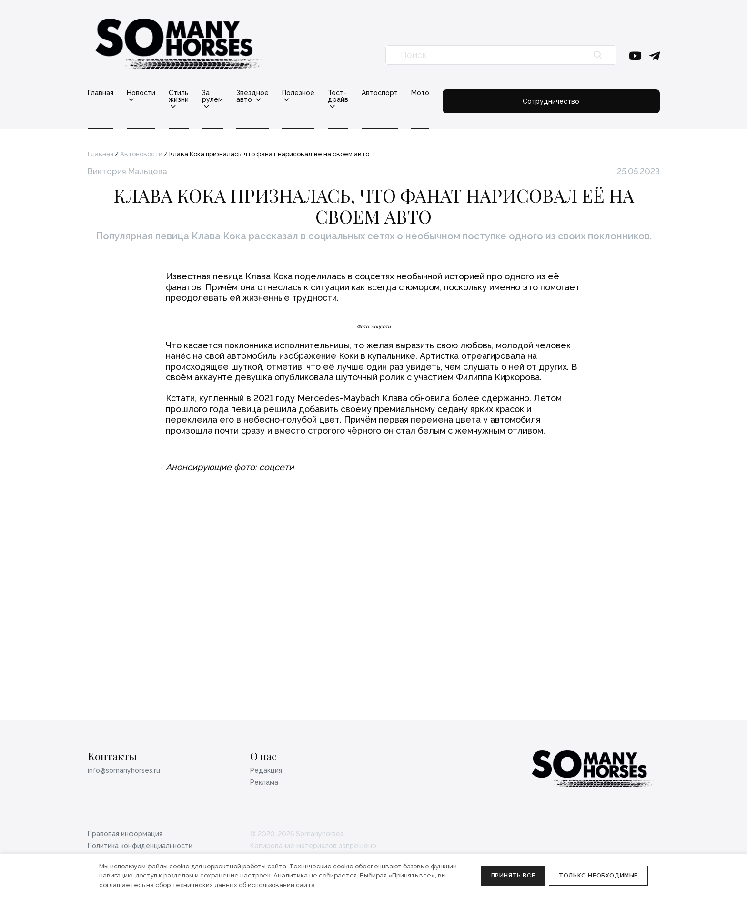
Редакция (266, 770)
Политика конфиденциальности (140, 845)
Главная (100, 92)
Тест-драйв (442, 93)
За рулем (257, 93)
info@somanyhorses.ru (124, 770)
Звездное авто (320, 93)
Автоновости (141, 147)
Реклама (264, 782)
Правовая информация (125, 834)
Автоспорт (503, 92)
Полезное (384, 93)
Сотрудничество (612, 96)
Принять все (513, 875)
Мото (543, 92)
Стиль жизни (199, 93)
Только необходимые (598, 875)
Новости (141, 93)
